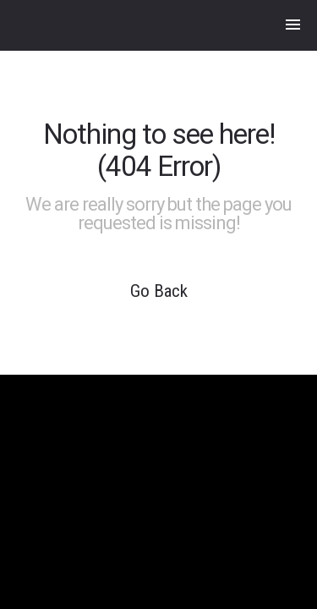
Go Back (159, 291)
